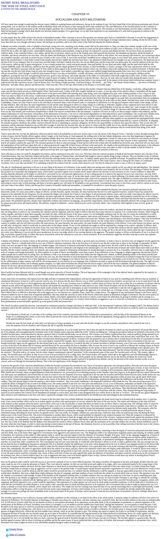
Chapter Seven (15, 529)
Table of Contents (17, 534)
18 (78, 522)
